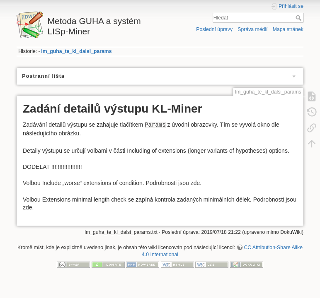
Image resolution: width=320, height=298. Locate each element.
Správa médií (252, 29)
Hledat (299, 18)
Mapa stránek (288, 29)
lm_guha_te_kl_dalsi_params (76, 51)
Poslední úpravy (214, 29)
